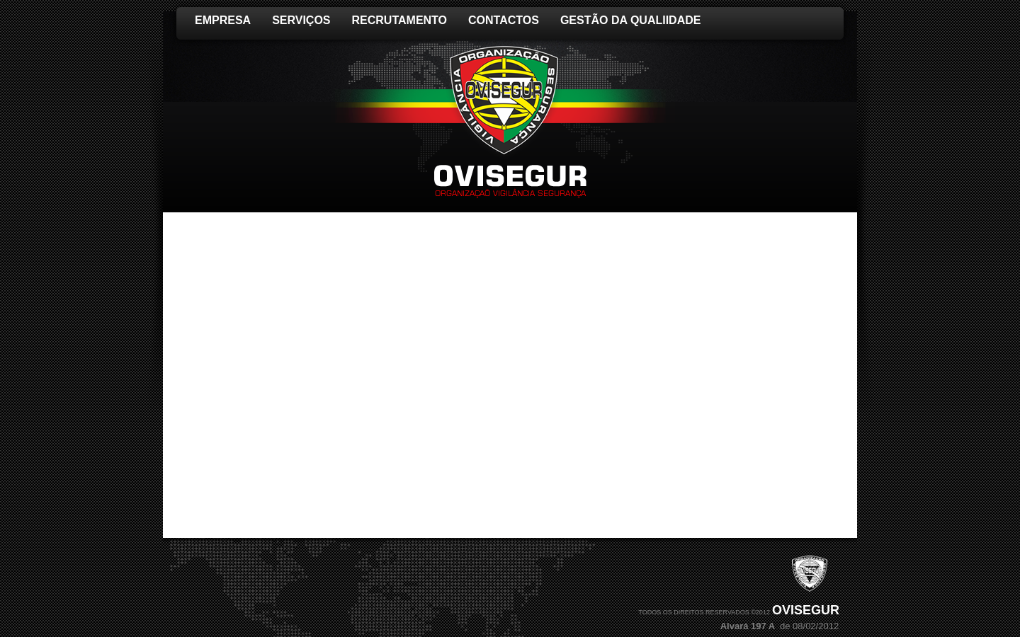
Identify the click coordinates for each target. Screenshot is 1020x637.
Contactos (503, 20)
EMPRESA (223, 20)
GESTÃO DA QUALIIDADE (630, 20)
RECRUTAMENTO (400, 20)
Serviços (301, 20)
